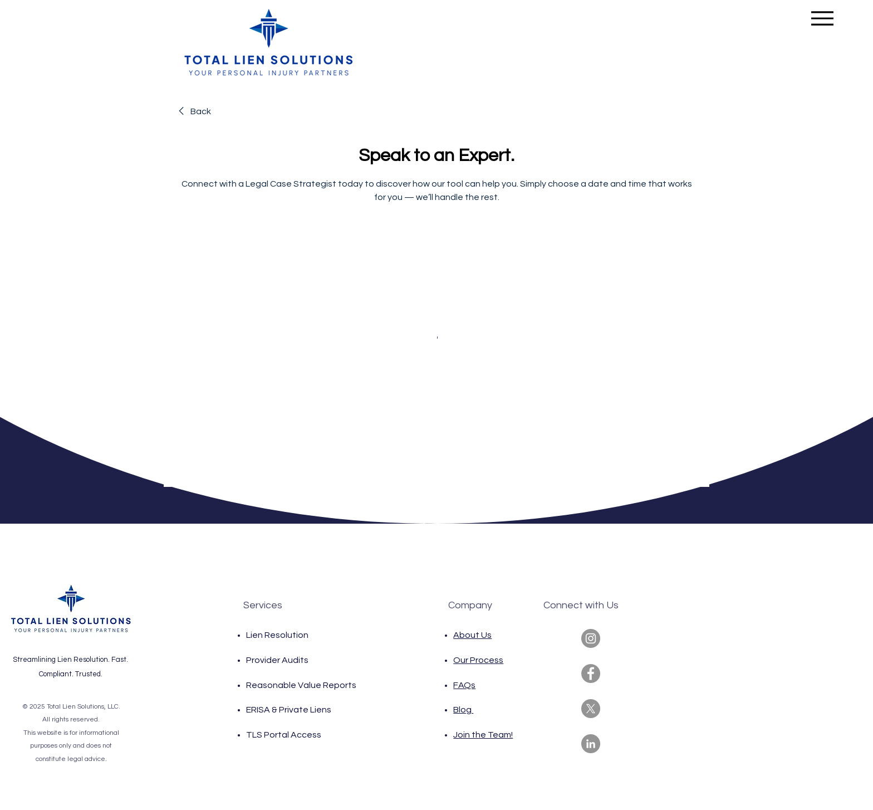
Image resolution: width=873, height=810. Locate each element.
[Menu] (822, 18)
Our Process (478, 660)
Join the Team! (483, 734)
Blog (463, 709)
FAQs (464, 685)
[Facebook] (590, 673)
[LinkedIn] (590, 743)
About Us (472, 635)
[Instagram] (590, 638)
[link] (193, 111)
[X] (590, 708)
